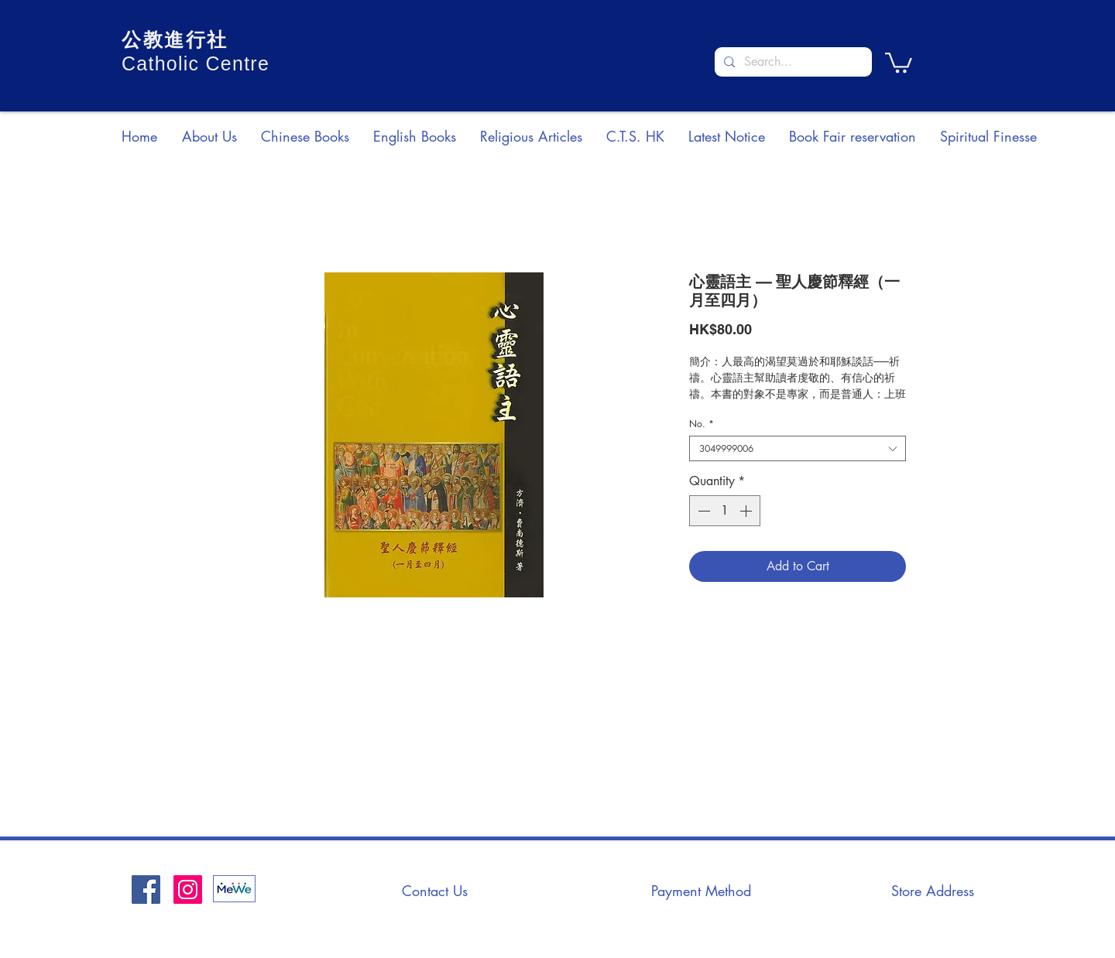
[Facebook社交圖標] (146, 889)
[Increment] (747, 510)
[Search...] (791, 62)
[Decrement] (702, 510)
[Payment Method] (700, 890)
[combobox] (797, 448)
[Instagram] (187, 889)
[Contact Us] (434, 890)
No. (701, 423)
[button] (898, 61)
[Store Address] (932, 890)
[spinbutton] (724, 510)
